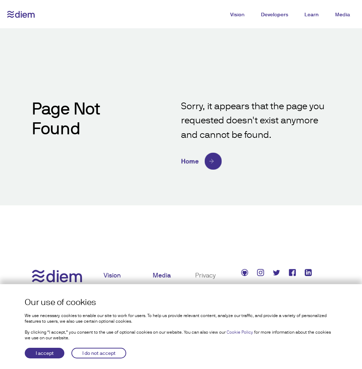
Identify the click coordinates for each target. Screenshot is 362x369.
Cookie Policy (240, 332)
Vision (237, 14)
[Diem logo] (21, 14)
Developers (274, 14)
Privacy (205, 275)
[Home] (255, 161)
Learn (311, 14)
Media (342, 14)
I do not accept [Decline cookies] (99, 353)
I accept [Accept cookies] (45, 353)
